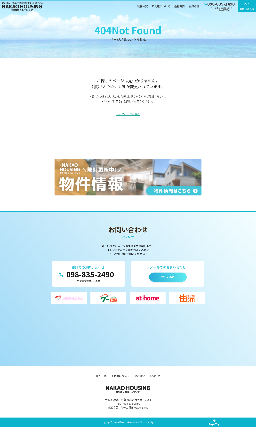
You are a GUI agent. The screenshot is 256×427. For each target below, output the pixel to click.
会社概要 (179, 6)
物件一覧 (142, 6)
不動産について (161, 6)
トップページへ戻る (128, 114)
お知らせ (194, 6)
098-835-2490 (90, 274)
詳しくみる (168, 277)
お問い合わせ (247, 9)
